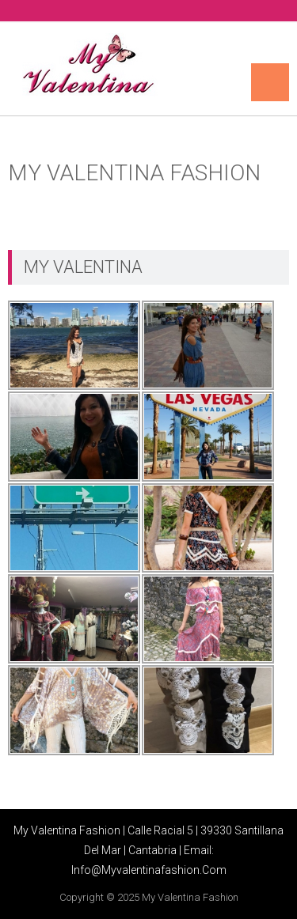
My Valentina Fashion (190, 897)
